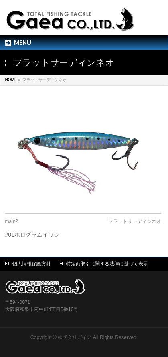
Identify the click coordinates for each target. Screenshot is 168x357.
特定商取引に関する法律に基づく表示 (107, 264)
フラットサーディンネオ (134, 221)
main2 (11, 221)
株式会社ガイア (74, 337)
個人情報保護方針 (31, 264)
